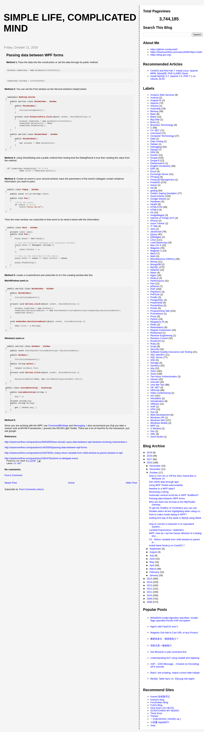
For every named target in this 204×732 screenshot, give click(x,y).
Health (153, 204)
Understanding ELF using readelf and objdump (174, 658)
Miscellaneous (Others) (162, 259)
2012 (150, 588)
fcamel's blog (157, 699)
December (155, 465)
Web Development (160, 414)
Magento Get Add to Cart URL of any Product (174, 632)
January (154, 575)
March (153, 568)
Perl (152, 283)
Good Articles (157, 196)
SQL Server (156, 357)
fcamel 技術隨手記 (160, 696)
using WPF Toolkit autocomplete (166, 485)
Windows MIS (157, 420)
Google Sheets (158, 198)
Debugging (156, 146)
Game (153, 185)
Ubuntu (154, 379)
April (152, 565)
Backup (154, 111)
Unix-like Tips (157, 384)
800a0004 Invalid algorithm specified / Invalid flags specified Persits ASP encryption (174, 619)
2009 (150, 598)
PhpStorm (155, 291)
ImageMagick (157, 215)
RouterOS (155, 341)
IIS (151, 212)
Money (153, 261)
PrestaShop (156, 305)
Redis (153, 324)
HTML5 (154, 209)
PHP (152, 289)
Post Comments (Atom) (31, 529)
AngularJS (155, 100)
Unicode (154, 382)
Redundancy (157, 327)
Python (154, 319)
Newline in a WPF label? (162, 488)
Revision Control (159, 338)
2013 (150, 585)
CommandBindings (58, 465)
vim (152, 395)
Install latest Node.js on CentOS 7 (167, 545)
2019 (150, 452)
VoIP (152, 406)
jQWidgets (155, 237)
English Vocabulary (160, 166)
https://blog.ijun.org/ (160, 54)
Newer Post (11, 522)
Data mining (156, 141)
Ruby (153, 343)
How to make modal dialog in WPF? (168, 514)
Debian (154, 144)
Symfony (155, 365)
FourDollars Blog (159, 702)
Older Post (131, 522)
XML (152, 434)
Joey (152, 725)
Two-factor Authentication (163, 376)
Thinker (154, 716)
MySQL (154, 267)
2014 (150, 582)
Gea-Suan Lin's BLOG (162, 707)
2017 (150, 459)
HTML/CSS (156, 207)
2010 (150, 595)
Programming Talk (160, 310)
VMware (154, 403)
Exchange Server (159, 174)
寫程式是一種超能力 (161, 645)
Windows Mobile (159, 423)
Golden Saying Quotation (163, 193)
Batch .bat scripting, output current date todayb (175, 672)
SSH (152, 360)
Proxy (153, 316)
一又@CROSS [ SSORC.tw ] (165, 719)
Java (152, 228)
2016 (150, 462)
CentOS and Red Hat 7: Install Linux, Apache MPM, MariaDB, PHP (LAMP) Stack (174, 72)
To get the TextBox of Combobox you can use (173, 508)
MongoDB (155, 264)
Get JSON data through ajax (164, 481)
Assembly (155, 108)
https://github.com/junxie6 (163, 49)
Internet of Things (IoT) (162, 218)
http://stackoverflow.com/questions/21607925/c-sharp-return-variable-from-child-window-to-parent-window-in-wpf (64, 493)
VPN (152, 409)
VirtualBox (155, 398)
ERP (152, 168)
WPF (153, 425)
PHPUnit (154, 294)
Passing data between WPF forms (34, 55)
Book (153, 122)
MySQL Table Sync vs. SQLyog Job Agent (172, 678)
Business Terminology (161, 125)
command (155, 133)
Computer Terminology (162, 136)
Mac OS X (155, 245)
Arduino (154, 105)
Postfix (153, 297)
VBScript (155, 390)
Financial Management (162, 179)
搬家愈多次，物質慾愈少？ (164, 638)
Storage (154, 362)
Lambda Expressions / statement (166, 530)
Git (151, 187)
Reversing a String (159, 491)
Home (71, 522)
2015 (150, 578)
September (156, 548)
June (152, 558)
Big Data (154, 119)
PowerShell (156, 302)
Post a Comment (13, 515)
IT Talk (153, 226)
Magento (155, 248)
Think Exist (156, 713)
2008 (150, 602)
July (152, 555)
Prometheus (156, 313)
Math (153, 256)
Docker (154, 155)
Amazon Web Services (162, 95)
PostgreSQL (156, 300)
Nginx (153, 275)
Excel (153, 171)
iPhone (154, 220)
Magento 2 (155, 250)
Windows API (157, 417)
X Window (155, 428)
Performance (157, 280)
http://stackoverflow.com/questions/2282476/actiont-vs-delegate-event (41, 498)
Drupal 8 (154, 160)
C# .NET (18, 503)
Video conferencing (160, 393)
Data (152, 138)
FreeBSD (155, 182)
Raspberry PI (157, 321)
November (155, 469)
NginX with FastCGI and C (164, 626)
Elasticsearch (157, 163)
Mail (152, 253)
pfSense (154, 286)
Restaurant (156, 332)
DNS (152, 152)
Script (153, 346)
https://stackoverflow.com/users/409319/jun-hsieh (176, 52)
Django (154, 149)
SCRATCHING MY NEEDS (164, 710)
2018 (150, 455)
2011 (150, 592)
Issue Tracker (157, 223)
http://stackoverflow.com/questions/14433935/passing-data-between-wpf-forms (46, 487)
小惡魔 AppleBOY (159, 722)
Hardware (155, 201)
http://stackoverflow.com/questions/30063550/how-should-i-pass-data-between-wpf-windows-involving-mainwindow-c (66, 482)
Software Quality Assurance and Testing (171, 352)
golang (153, 190)
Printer (153, 308)
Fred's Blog (156, 705)
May (152, 562)
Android (154, 97)
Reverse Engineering (161, 335)
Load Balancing (158, 242)
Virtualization (157, 401)
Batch (153, 116)
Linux (153, 239)
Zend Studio (156, 436)
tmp (152, 368)
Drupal (153, 157)
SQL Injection (157, 354)
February (155, 572)
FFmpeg (154, 177)
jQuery (153, 234)
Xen (152, 431)
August (154, 552)
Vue (152, 412)
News (153, 272)
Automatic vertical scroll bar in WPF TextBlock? (174, 495)
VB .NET (155, 387)
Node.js (154, 278)
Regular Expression (160, 330)
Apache (154, 103)
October (154, 472)
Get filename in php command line (168, 652)
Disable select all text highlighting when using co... (175, 511)
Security (154, 349)
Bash (153, 114)
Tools (153, 373)
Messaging (79, 465)
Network (154, 269)
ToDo (153, 371)
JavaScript (155, 231)
